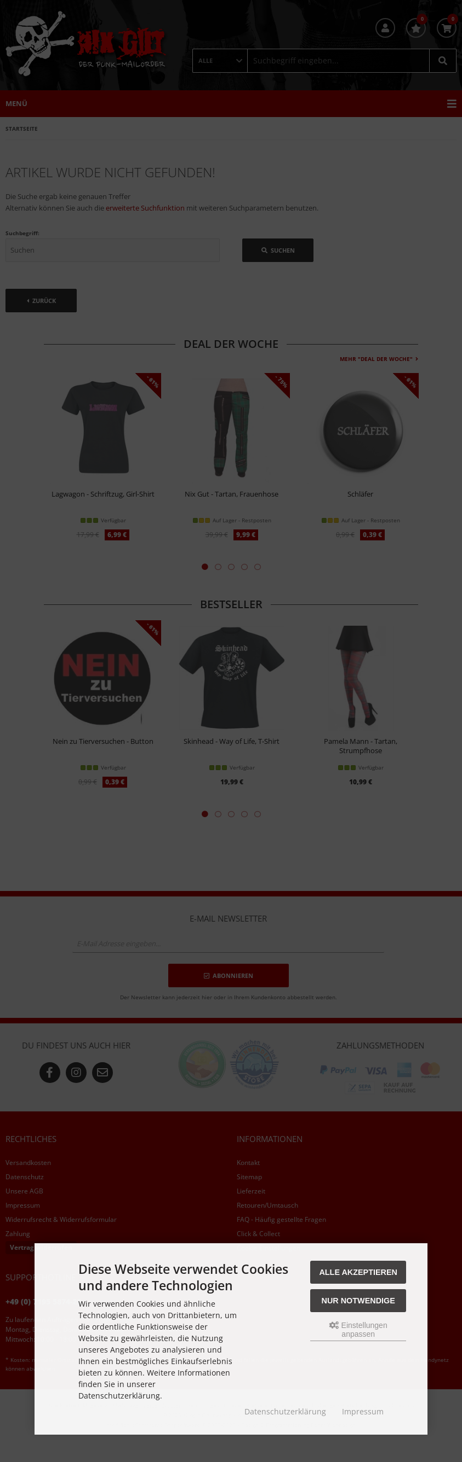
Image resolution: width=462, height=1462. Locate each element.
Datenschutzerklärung (285, 1411)
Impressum (363, 1411)
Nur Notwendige (358, 1300)
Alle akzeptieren (358, 1272)
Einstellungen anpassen (358, 1329)
